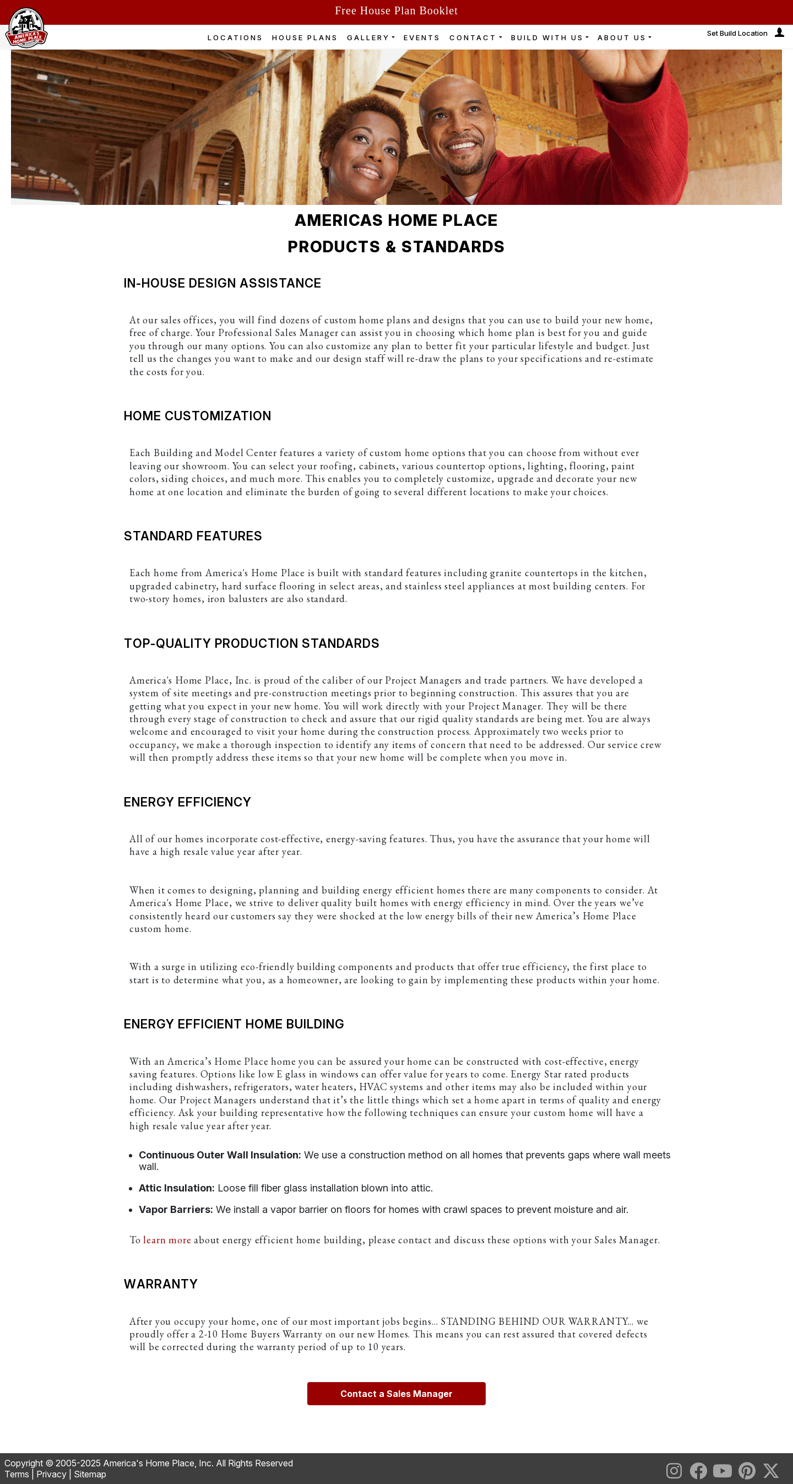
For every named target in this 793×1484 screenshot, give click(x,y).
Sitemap (90, 1474)
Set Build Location (737, 33)
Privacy (51, 1474)
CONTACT (473, 37)
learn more (167, 1239)
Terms (16, 1474)
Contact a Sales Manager (396, 1393)
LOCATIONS (235, 37)
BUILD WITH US (547, 37)
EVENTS (422, 37)
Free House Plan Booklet (396, 10)
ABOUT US (622, 37)
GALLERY (368, 37)
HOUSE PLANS (305, 37)
